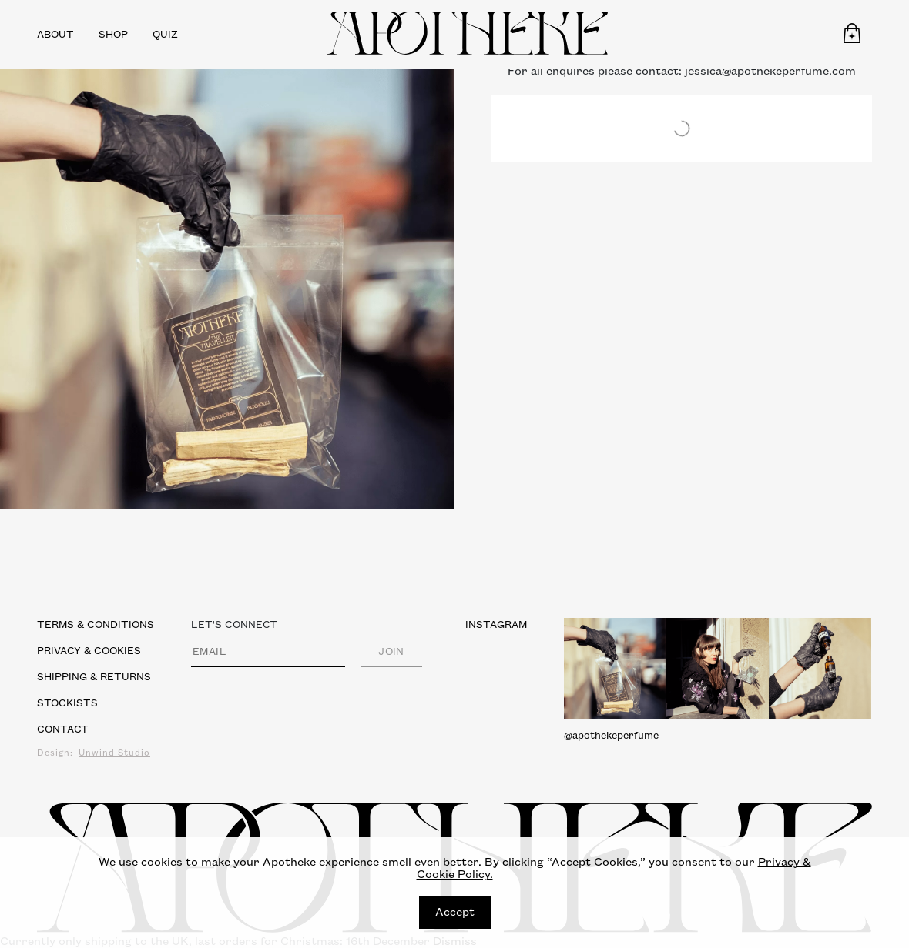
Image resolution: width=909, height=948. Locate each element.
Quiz (165, 34)
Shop (113, 34)
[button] (852, 33)
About (55, 34)
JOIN (391, 651)
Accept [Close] (455, 912)
